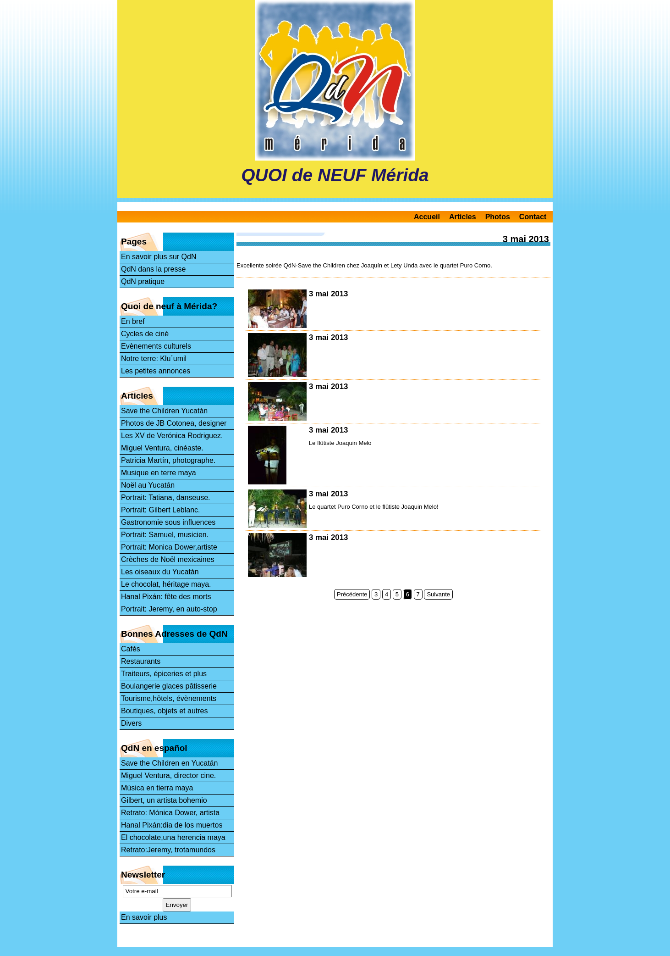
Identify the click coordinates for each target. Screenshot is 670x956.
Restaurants (140, 661)
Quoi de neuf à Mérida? (169, 306)
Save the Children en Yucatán (169, 763)
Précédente (352, 594)
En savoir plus (144, 917)
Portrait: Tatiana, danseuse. (165, 497)
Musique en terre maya (158, 473)
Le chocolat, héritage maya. (166, 584)
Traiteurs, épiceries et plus (164, 674)
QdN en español (154, 748)
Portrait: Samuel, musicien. (165, 535)
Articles (462, 217)
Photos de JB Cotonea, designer (173, 423)
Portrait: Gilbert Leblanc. (160, 510)
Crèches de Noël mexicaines (167, 559)
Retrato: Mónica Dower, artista (170, 813)
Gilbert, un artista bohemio (164, 800)
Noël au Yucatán (148, 485)
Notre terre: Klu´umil (154, 358)
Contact (533, 217)
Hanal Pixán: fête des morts (166, 596)
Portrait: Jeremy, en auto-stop (169, 609)
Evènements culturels (156, 346)
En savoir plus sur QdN (159, 257)
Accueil (427, 217)
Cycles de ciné (145, 334)
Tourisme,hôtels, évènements (168, 698)
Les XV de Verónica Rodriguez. (172, 435)
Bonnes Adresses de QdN (174, 634)
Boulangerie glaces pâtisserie (169, 686)
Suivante (438, 594)
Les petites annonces (155, 371)
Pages (134, 241)
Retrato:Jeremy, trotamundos (168, 850)
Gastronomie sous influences (168, 522)
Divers (131, 723)
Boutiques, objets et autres (164, 711)
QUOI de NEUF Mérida (335, 175)
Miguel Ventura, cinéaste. (162, 448)
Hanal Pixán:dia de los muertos (171, 825)
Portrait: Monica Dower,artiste (169, 547)
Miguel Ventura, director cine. (168, 775)
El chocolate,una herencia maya (173, 837)
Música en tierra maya (157, 788)
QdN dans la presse (153, 269)
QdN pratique (143, 281)
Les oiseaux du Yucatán (160, 572)
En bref (133, 321)
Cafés (130, 649)
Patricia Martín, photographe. (168, 460)
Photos (497, 217)
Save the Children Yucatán (164, 411)
